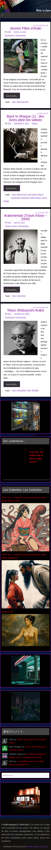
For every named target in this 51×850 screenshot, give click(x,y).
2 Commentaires (42, 113)
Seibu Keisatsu (35, 198)
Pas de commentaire (41, 25)
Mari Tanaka (32, 194)
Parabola (30, 847)
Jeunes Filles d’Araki (25, 28)
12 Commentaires (42, 212)
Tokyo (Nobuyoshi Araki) (25, 310)
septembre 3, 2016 (21, 123)
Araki (14, 102)
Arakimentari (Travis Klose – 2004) (25, 217)
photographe (21, 390)
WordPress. (42, 847)
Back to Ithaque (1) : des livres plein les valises (25, 118)
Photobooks (9, 35)
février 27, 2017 (20, 32)
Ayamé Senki (7, 612)
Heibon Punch (22, 194)
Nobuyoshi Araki (22, 102)
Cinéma (8, 226)
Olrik (9, 32)
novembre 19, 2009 (21, 314)
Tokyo (29, 390)
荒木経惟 (35, 390)
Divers (14, 226)
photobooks (25, 198)
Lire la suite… (11, 96)
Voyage (35, 123)
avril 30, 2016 (19, 222)
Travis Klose (21, 296)
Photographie (20, 35)
